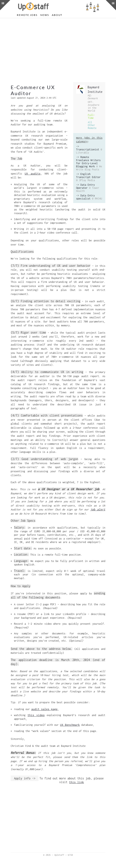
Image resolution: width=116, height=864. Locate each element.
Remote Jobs (27, 15)
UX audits (33, 173)
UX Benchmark (70, 724)
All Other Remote (92, 125)
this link (76, 782)
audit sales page (44, 709)
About (57, 15)
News (44, 15)
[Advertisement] (58, 50)
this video (36, 715)
